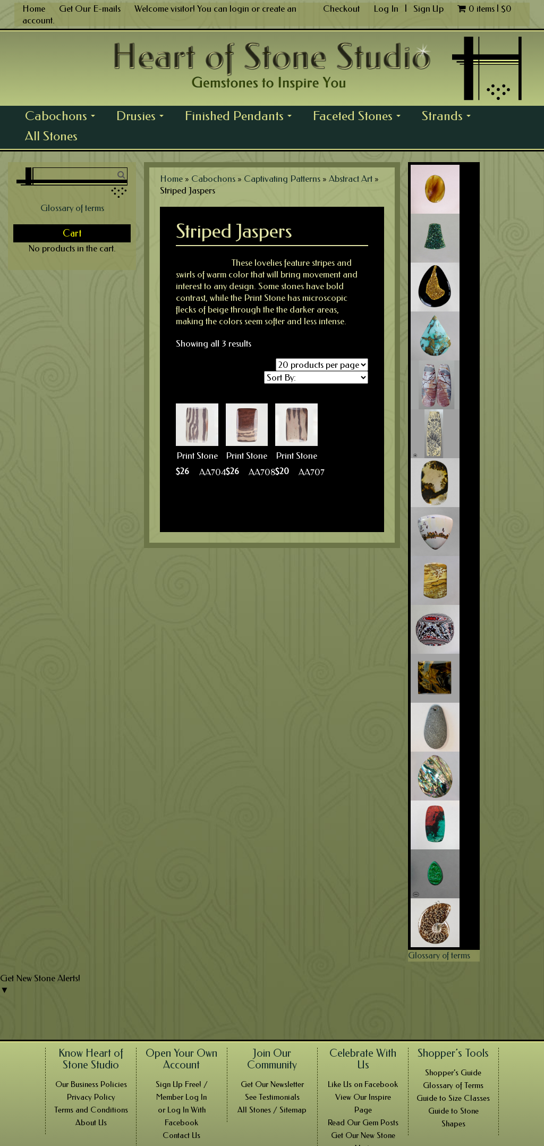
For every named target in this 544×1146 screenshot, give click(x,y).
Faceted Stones (359, 117)
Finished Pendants (241, 117)
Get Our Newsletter (272, 1084)
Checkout (341, 8)
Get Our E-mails (90, 8)
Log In (387, 8)
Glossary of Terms (453, 1085)
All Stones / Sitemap (272, 1110)
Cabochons (63, 117)
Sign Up (428, 8)
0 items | (484, 8)
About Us (91, 1122)
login (239, 8)
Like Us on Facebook (363, 1084)
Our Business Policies (91, 1084)
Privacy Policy (91, 1097)
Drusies (142, 117)
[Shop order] (316, 377)
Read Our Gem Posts (363, 1122)
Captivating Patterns (282, 178)
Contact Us (181, 1135)
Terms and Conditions (91, 1110)
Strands (449, 117)
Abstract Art (350, 178)
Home (33, 8)
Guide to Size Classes (453, 1098)
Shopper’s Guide (453, 1072)
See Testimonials (272, 1097)
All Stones (51, 136)
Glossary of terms (72, 208)
